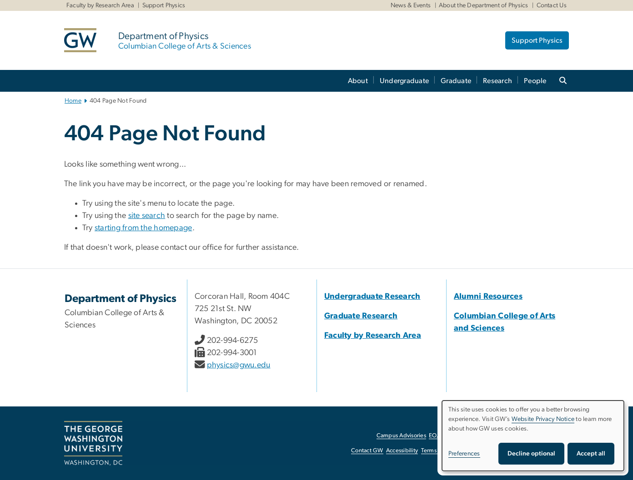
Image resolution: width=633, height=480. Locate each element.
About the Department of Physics (483, 5)
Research (497, 80)
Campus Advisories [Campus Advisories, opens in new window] (401, 436)
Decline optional (531, 453)
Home (73, 101)
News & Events (411, 5)
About (358, 80)
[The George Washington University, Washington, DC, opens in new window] (93, 443)
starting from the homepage (143, 228)
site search (147, 216)
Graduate (456, 80)
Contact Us (552, 5)
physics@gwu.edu (239, 365)
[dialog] (533, 436)
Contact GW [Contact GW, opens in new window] (367, 451)
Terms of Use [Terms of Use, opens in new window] (438, 451)
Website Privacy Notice (543, 419)
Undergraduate (404, 80)
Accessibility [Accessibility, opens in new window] (402, 451)
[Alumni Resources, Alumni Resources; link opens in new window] (488, 296)
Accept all (591, 453)
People (535, 80)
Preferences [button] (464, 453)
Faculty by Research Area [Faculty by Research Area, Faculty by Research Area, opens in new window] (100, 5)
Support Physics (164, 5)
